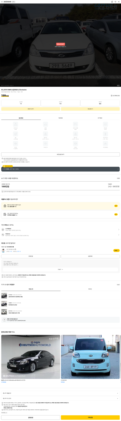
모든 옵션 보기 (60, 154)
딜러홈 (115, 250)
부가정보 (100, 118)
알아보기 (60, 206)
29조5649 (9, 2)
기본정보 (60, 118)
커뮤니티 (31, 289)
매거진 (90, 289)
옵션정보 (21, 118)
